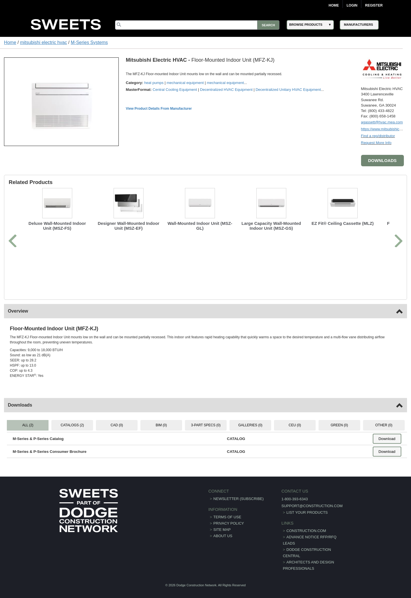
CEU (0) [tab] (295, 425)
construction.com (306, 531)
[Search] (197, 25)
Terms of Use (227, 517)
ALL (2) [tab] (27, 425)
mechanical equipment (185, 83)
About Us (222, 536)
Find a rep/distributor (378, 136)
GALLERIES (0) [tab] (250, 425)
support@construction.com (311, 506)
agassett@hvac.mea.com (382, 122)
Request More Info (376, 143)
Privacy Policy (228, 523)
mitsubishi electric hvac (43, 42)
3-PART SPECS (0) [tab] (205, 425)
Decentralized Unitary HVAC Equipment (288, 89)
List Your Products (307, 512)
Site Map (222, 529)
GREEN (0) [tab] (339, 425)
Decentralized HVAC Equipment (226, 89)
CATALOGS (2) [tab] (72, 425)
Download (386, 439)
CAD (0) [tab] (117, 425)
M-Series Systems (89, 42)
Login (351, 5)
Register (373, 5)
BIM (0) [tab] (161, 425)
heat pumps (154, 83)
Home (334, 5)
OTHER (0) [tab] (383, 425)
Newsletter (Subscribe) (238, 499)
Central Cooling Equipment (175, 89)
